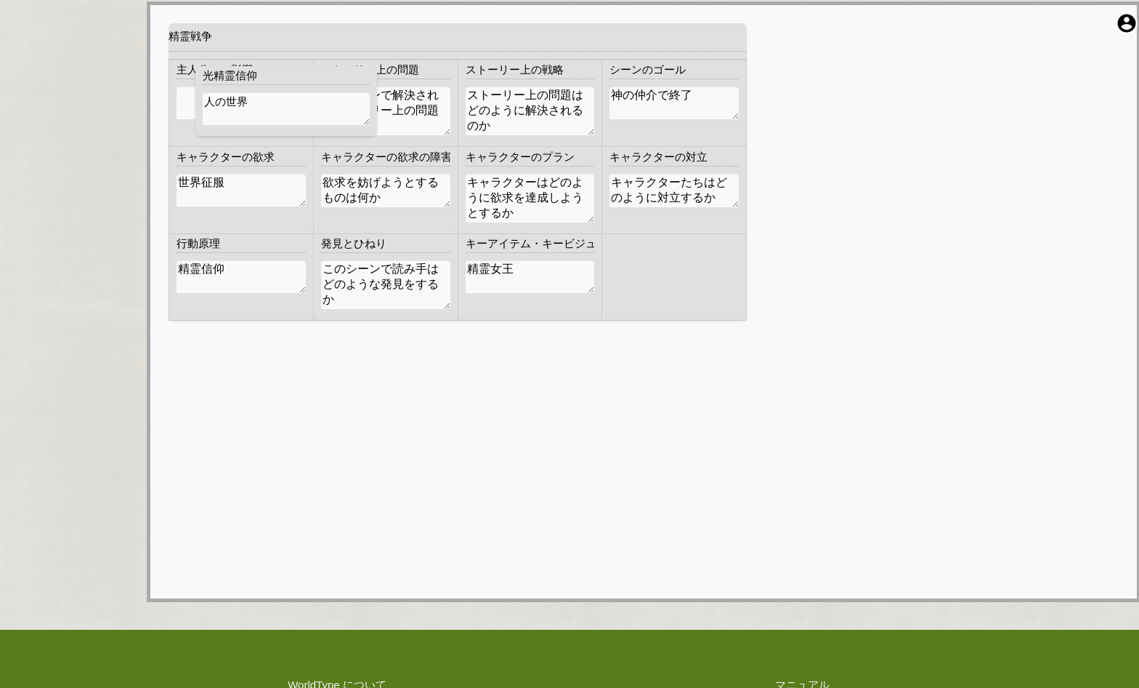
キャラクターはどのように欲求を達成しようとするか (530, 198)
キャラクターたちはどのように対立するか (674, 190)
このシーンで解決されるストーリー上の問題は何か (385, 111)
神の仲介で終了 (674, 103)
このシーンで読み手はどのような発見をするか (385, 284)
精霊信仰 (241, 276)
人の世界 (286, 108)
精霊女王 (530, 276)
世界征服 (241, 190)
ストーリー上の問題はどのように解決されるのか (530, 111)
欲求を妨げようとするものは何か (385, 190)
